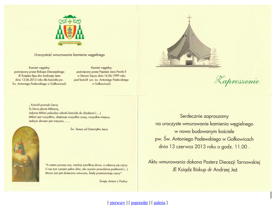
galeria (159, 202)
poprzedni (139, 202)
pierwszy (117, 202)
